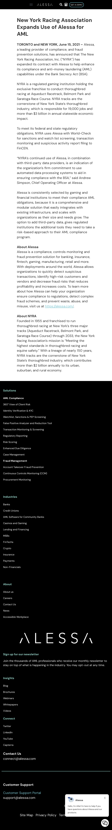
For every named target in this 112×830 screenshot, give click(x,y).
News (6, 610)
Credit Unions (11, 510)
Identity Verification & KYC (18, 410)
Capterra (8, 745)
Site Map (26, 815)
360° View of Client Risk (16, 404)
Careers (7, 598)
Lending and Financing (16, 529)
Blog (5, 685)
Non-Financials (12, 567)
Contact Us (9, 604)
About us (8, 592)
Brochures (9, 692)
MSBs (6, 535)
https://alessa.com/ (59, 306)
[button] (31, 4)
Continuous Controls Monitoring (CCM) (25, 473)
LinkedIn (8, 732)
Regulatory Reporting (15, 435)
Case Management (14, 454)
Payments (9, 560)
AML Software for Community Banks (23, 517)
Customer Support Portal (22, 793)
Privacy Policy (46, 815)
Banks (6, 504)
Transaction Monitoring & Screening (23, 429)
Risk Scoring (10, 442)
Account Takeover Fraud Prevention (23, 467)
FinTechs (8, 542)
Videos (7, 710)
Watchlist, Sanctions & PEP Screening (24, 417)
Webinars (8, 698)
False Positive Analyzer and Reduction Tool (27, 423)
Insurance (8, 554)
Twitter (7, 726)
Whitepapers (10, 704)
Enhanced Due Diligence (17, 448)
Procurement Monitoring (17, 479)
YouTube (8, 738)
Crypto (7, 548)
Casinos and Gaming (15, 523)
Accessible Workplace (16, 617)
